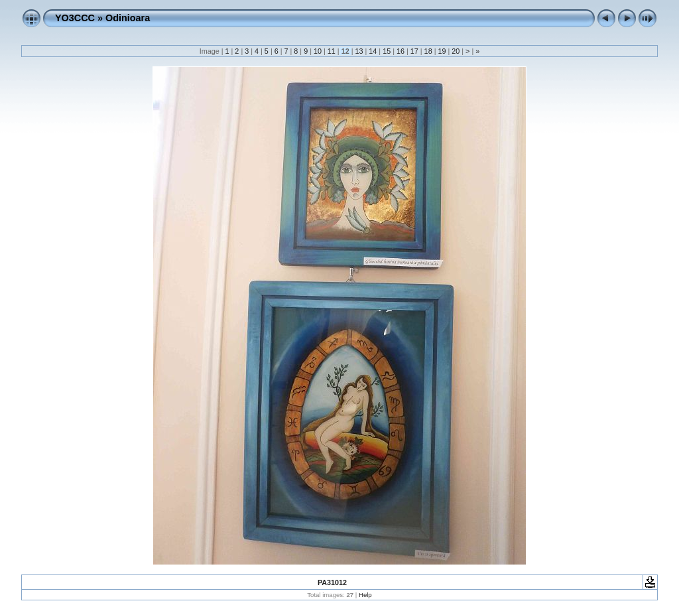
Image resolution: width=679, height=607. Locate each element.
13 (359, 51)
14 (373, 51)
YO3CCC (75, 18)
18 (428, 51)
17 (414, 51)
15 (387, 51)
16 (400, 51)
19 (442, 51)
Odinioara (127, 18)
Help (365, 594)
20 (456, 51)
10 (318, 51)
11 (332, 51)
